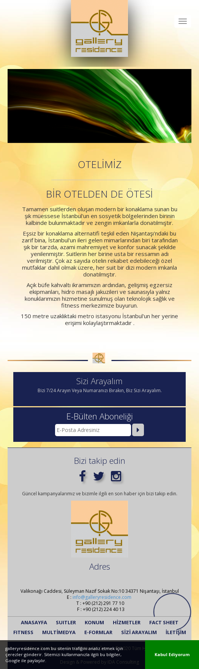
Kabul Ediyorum (172, 654)
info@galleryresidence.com (102, 597)
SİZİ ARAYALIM (139, 632)
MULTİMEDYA (59, 632)
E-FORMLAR (98, 632)
